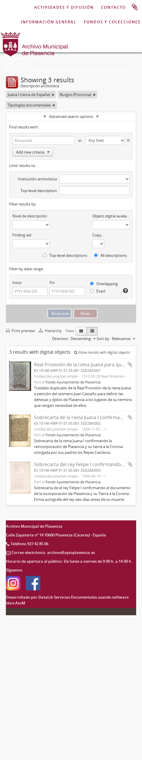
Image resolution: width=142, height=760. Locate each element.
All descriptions (110, 255)
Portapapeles (134, 7)
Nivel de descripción (29, 216)
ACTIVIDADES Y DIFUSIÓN (64, 7)
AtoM (20, 603)
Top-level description (38, 190)
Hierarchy (51, 330)
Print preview (20, 330)
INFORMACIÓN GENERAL (48, 22)
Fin (52, 282)
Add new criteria (32, 152)
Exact (98, 291)
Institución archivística (37, 179)
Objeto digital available (111, 216)
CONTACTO (113, 7)
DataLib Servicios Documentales (67, 597)
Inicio (17, 282)
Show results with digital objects (102, 352)
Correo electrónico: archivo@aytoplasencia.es (53, 552)
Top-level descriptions (65, 255)
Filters (19, 64)
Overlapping (104, 283)
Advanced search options (71, 116)
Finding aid (21, 235)
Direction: (60, 338)
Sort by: (103, 338)
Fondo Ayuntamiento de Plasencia (73, 382)
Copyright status (98, 235)
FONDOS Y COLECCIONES (112, 22)
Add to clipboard (130, 364)
